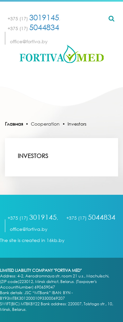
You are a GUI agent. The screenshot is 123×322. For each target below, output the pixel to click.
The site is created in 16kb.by (32, 240)
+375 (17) (33, 18)
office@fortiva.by (29, 41)
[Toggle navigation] (61, 77)
